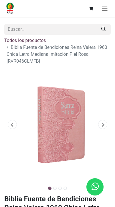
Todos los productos (25, 40)
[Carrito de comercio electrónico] (90, 8)
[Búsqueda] (103, 29)
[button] (12, 124)
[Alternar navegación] (105, 8)
